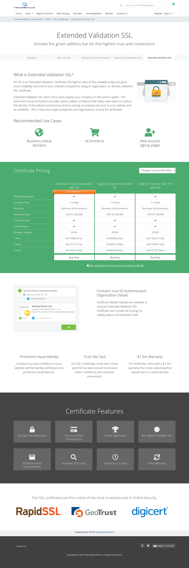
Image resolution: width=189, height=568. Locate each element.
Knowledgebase (94, 13)
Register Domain (44, 13)
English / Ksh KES (164, 545)
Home (19, 13)
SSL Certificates (60, 19)
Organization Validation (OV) (127, 57)
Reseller (109, 13)
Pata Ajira (77, 13)
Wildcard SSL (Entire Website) (95, 57)
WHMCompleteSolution (101, 532)
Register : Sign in (162, 13)
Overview (31, 57)
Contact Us (122, 13)
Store (28, 13)
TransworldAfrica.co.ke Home (28, 19)
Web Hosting (63, 13)
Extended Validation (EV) (159, 57)
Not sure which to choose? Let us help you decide (115, 265)
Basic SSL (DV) (63, 57)
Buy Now (74, 257)
